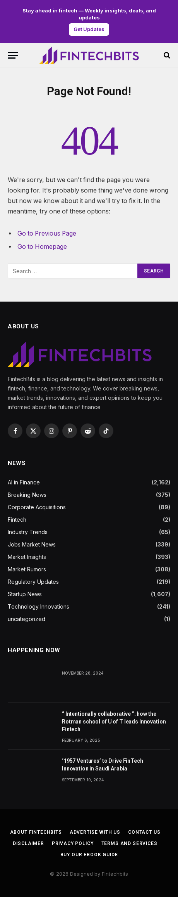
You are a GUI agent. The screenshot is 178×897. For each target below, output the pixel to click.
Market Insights (27, 556)
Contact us (144, 832)
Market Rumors (27, 569)
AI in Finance (24, 482)
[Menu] (13, 55)
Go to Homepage (42, 246)
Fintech (17, 519)
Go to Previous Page (46, 233)
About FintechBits (36, 832)
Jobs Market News (32, 544)
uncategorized (26, 619)
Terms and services (129, 843)
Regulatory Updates (33, 581)
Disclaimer (28, 843)
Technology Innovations (38, 606)
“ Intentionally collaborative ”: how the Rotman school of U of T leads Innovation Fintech (114, 721)
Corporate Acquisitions (37, 507)
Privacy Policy (73, 843)
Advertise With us (95, 832)
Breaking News (27, 494)
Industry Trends (28, 532)
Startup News (25, 594)
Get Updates (89, 29)
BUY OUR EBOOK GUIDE (89, 854)
